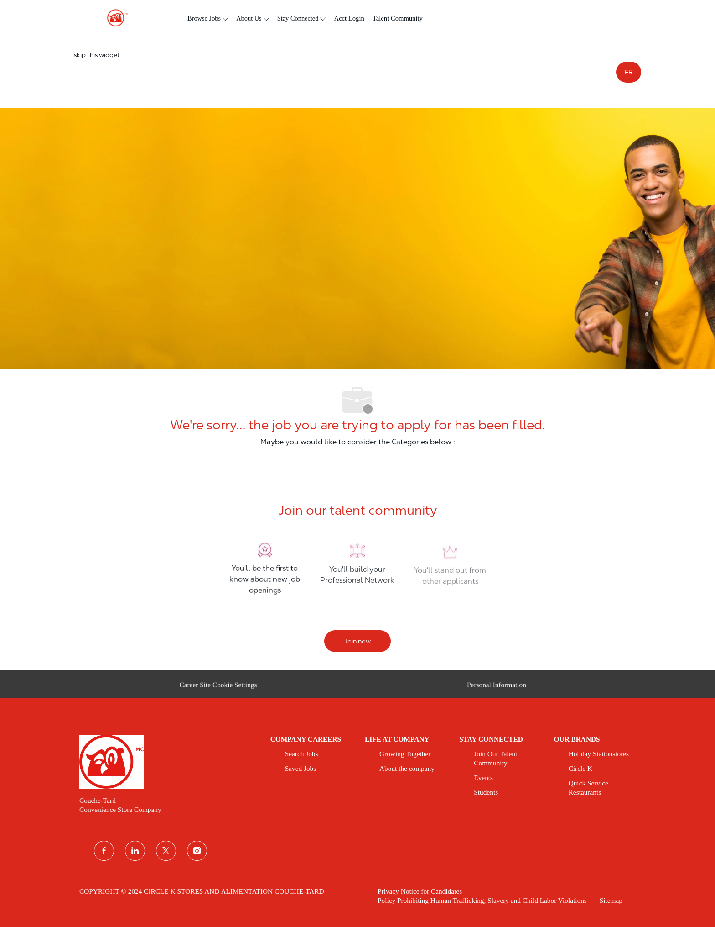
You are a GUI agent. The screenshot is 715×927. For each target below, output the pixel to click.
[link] (168, 762)
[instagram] (197, 851)
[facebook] (104, 851)
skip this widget (97, 54)
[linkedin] (135, 851)
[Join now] (357, 641)
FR (628, 72)
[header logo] (113, 18)
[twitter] (166, 851)
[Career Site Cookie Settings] (218, 687)
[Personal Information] (496, 687)
